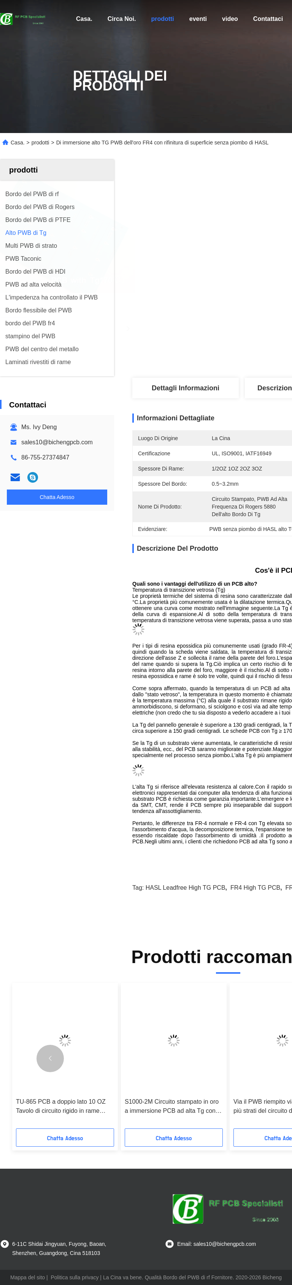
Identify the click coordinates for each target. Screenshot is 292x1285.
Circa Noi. (122, 19)
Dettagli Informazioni (185, 388)
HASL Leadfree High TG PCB (185, 887)
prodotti (162, 19)
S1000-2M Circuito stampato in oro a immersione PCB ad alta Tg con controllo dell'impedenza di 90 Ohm (172, 1106)
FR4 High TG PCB (255, 887)
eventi (198, 19)
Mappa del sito (27, 1277)
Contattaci (268, 19)
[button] (50, 1058)
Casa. (84, 19)
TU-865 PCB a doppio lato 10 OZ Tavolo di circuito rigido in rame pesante (61, 1106)
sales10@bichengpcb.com (57, 442)
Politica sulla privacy (74, 1277)
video (230, 19)
